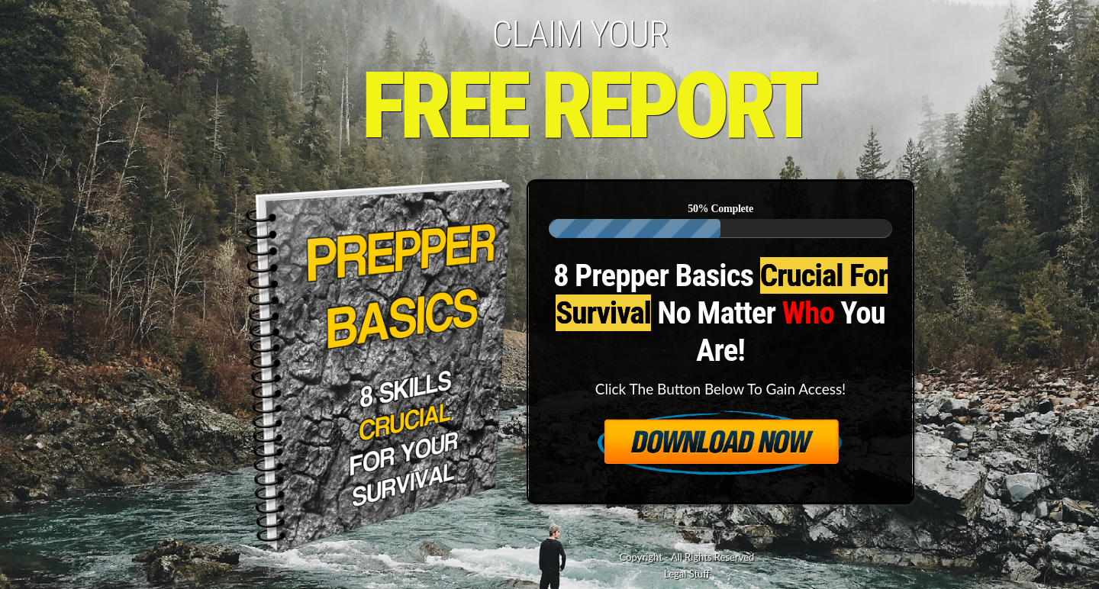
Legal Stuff (687, 574)
